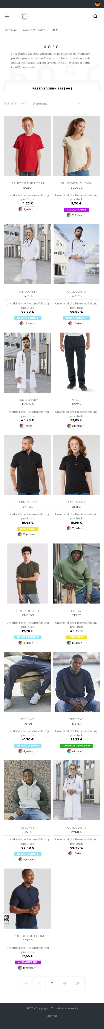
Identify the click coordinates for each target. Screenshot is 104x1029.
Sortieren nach (15, 103)
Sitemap (52, 1015)
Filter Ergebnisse (52, 88)
